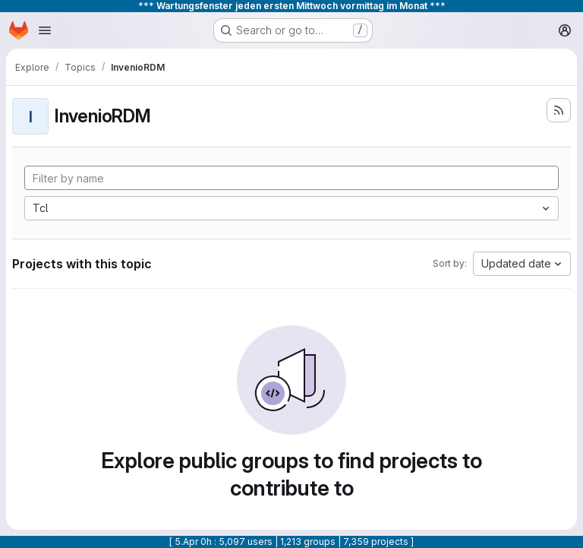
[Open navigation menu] (45, 30)
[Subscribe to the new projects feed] (559, 110)
